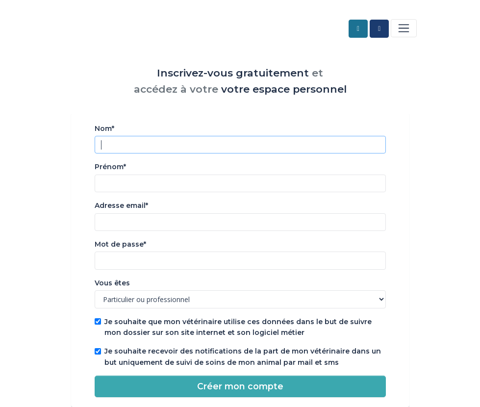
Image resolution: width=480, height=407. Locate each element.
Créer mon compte (240, 386)
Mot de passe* (120, 244)
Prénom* (110, 166)
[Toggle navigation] (403, 28)
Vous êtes (112, 283)
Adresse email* (121, 205)
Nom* (104, 128)
